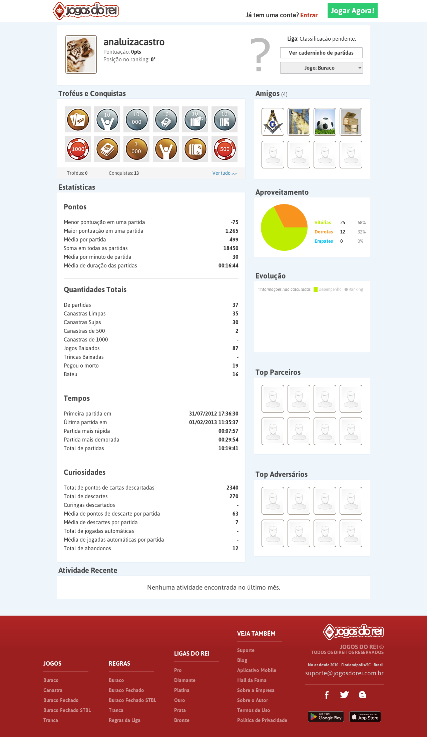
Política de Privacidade (262, 720)
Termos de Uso (253, 710)
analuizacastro (133, 42)
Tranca (50, 720)
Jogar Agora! (352, 10)
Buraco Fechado (61, 700)
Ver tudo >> (224, 173)
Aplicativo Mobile (256, 670)
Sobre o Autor (252, 700)
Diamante (184, 680)
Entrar (309, 15)
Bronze (181, 720)
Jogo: (321, 68)
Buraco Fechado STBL (67, 710)
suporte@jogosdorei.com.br (344, 673)
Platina (181, 690)
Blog (242, 660)
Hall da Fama (252, 680)
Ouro (179, 700)
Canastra (52, 690)
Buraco (51, 680)
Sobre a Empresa (256, 690)
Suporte (246, 650)
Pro (178, 670)
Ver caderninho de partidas (321, 53)
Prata (180, 710)
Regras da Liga (124, 720)
